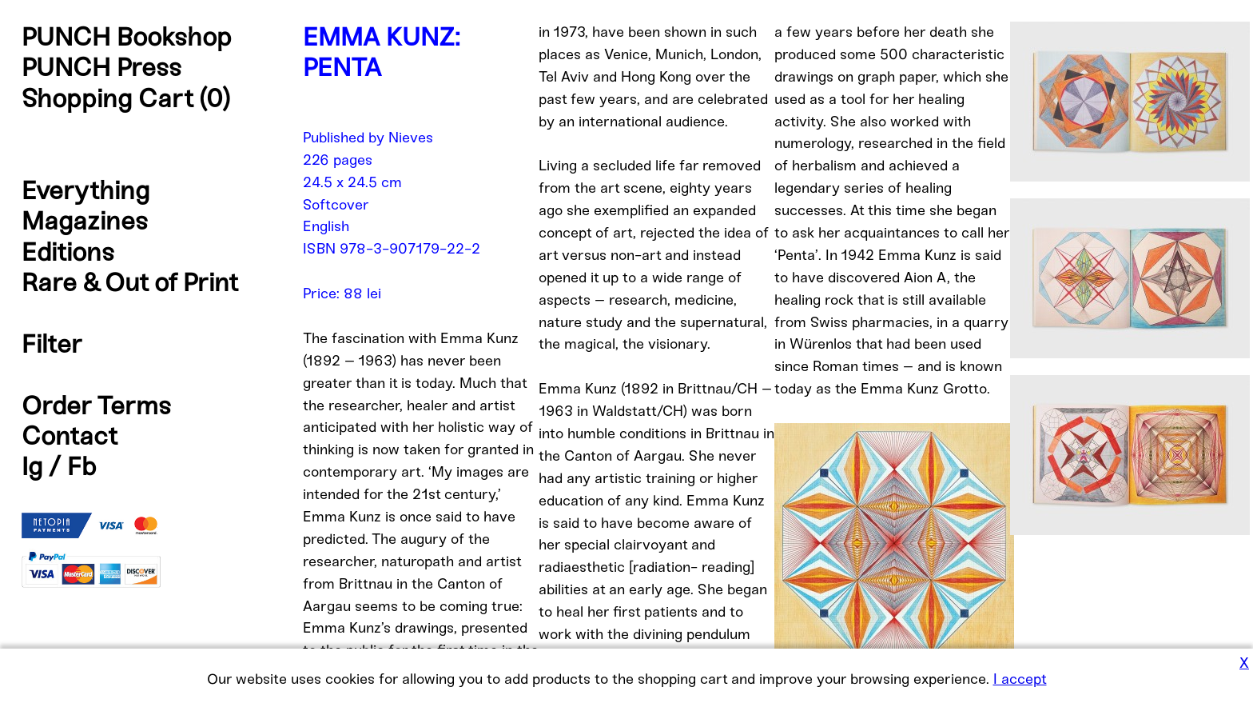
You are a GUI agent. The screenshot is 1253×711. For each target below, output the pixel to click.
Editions (68, 252)
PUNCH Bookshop (127, 37)
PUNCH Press (101, 67)
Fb (82, 466)
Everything (85, 190)
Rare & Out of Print (130, 282)
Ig (32, 466)
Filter (52, 344)
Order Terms (96, 405)
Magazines (85, 221)
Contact (69, 436)
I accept (1020, 679)
